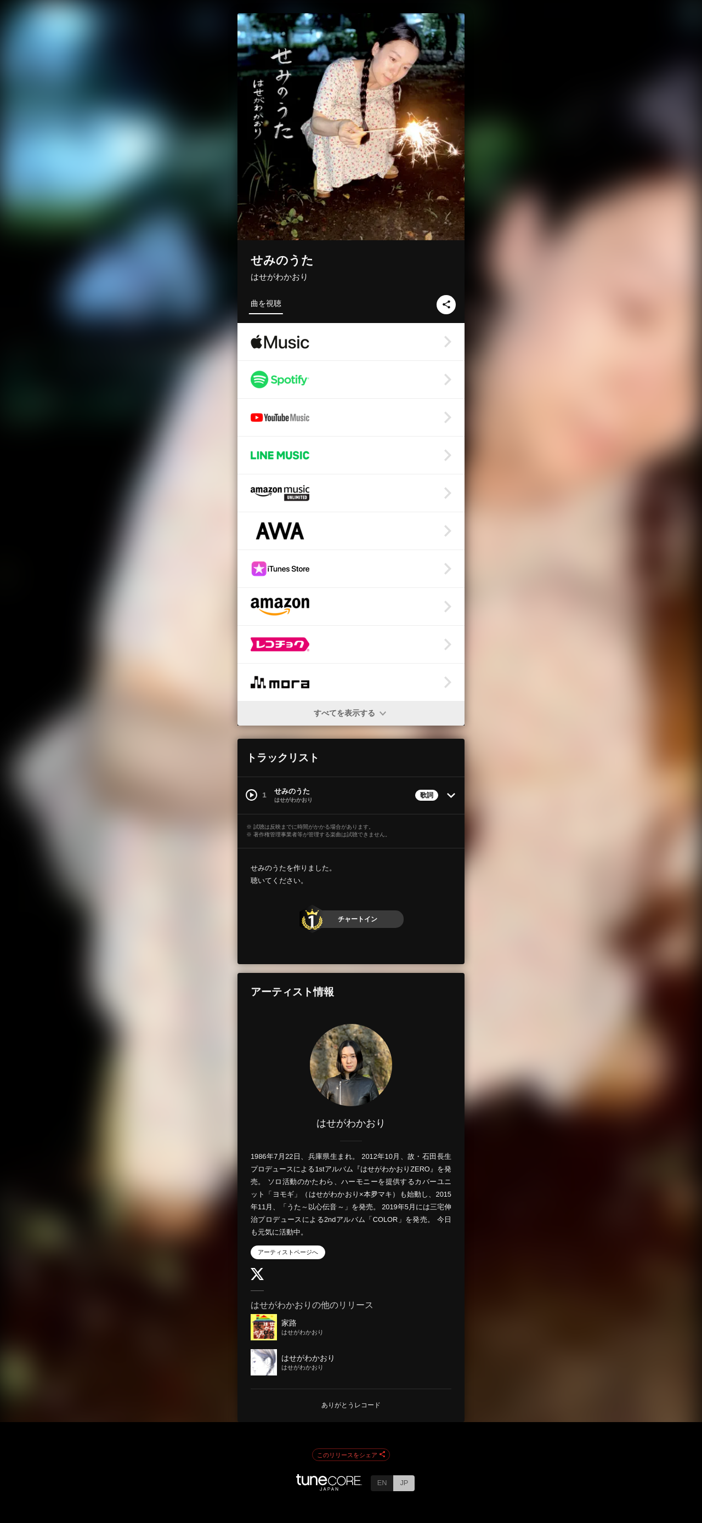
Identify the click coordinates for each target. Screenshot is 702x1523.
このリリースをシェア (351, 1455)
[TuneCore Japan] (329, 1487)
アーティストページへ (288, 1252)
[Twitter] (257, 1277)
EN (382, 1483)
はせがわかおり (279, 276)
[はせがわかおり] (351, 1065)
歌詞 (426, 795)
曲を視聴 (266, 303)
